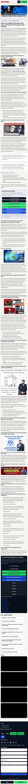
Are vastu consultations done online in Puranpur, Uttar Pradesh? (12, 645)
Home (6, 744)
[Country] (14, 760)
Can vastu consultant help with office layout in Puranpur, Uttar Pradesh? (12, 640)
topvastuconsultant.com (6, 611)
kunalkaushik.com (5, 609)
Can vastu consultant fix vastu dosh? (9, 652)
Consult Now (19, 744)
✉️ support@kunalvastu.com (6, 729)
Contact (23, 744)
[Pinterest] (16, 742)
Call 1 (3, 733)
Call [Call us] (7, 782)
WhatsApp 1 (13, 733)
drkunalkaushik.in (5, 608)
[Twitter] (5, 742)
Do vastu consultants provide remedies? (10, 628)
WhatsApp (24, 1)
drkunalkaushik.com (5, 606)
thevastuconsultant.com (6, 604)
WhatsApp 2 (20, 733)
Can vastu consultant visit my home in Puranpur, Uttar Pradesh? (12, 625)
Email (3, 736)
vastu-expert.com (5, 598)
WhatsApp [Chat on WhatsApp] (21, 782)
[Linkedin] (7, 742)
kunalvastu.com (4, 600)
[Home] (5, 2)
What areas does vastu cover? (8, 648)
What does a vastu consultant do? (9, 617)
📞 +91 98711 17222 (5, 725)
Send (14, 774)
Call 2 (7, 733)
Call (19, 1)
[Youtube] (10, 742)
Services (9, 744)
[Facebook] (2, 742)
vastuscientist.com (5, 601)
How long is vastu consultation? (8, 621)
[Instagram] (13, 742)
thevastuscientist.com (6, 603)
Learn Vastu (14, 744)
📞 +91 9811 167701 (5, 727)
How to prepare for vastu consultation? (10, 636)
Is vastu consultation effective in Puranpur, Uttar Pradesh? (12, 633)
